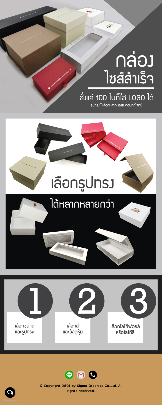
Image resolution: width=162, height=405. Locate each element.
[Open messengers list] (10, 392)
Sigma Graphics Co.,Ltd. (97, 385)
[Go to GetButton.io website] (10, 400)
